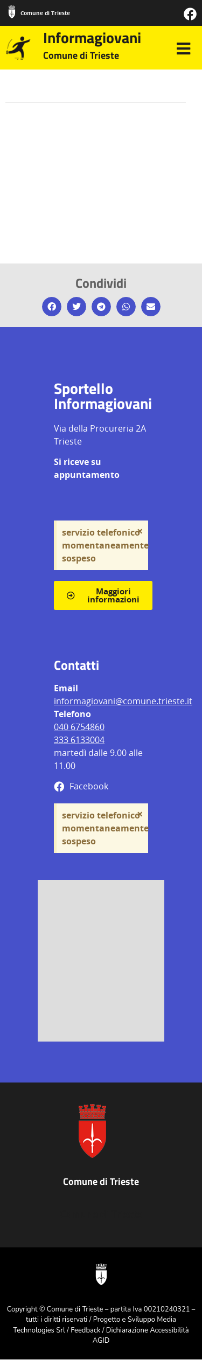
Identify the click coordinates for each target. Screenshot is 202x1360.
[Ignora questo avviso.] (139, 531)
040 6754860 (79, 727)
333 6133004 (79, 740)
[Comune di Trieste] (11, 11)
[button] (51, 306)
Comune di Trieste (45, 13)
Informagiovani (92, 37)
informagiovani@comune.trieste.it (123, 701)
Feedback (85, 1330)
